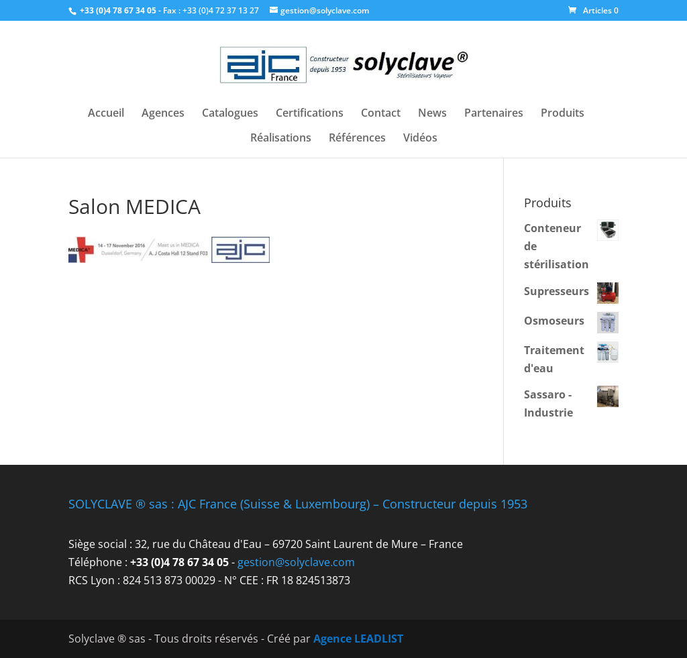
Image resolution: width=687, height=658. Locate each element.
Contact (381, 114)
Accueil (106, 114)
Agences (163, 114)
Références (357, 139)
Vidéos (420, 139)
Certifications (310, 114)
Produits (562, 114)
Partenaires (493, 114)
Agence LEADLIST (358, 638)
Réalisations (280, 139)
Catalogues (230, 114)
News (432, 114)
